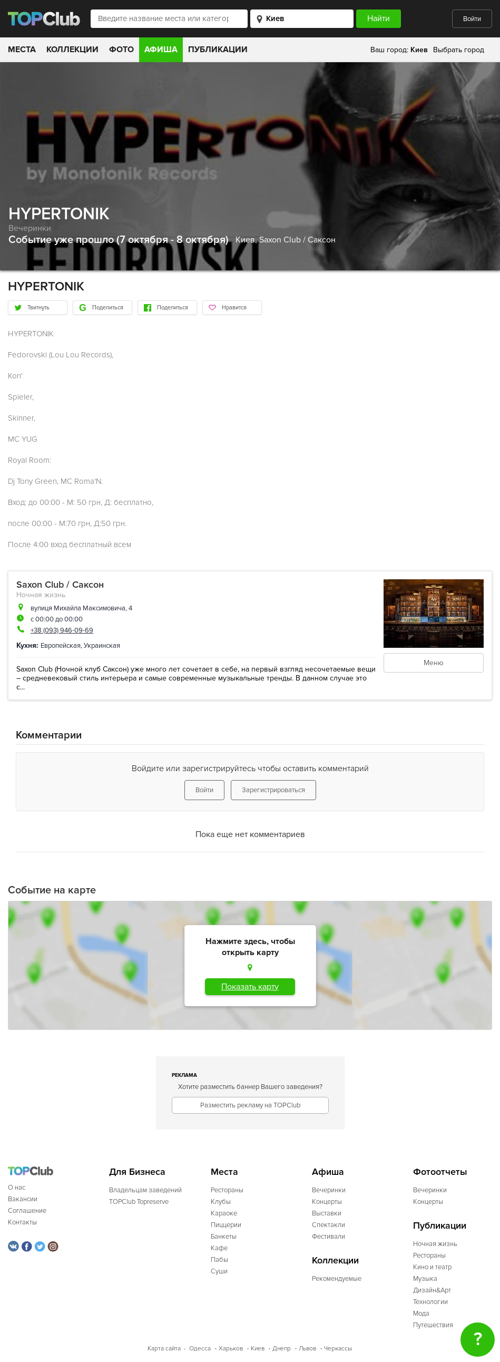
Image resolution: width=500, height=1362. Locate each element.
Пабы (219, 1260)
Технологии (430, 1302)
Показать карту (250, 986)
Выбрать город (458, 49)
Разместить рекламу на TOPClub (250, 1105)
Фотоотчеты (440, 1172)
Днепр (281, 1349)
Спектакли (328, 1225)
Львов (307, 1349)
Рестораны (227, 1190)
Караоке (224, 1213)
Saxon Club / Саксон (297, 240)
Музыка (425, 1279)
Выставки (326, 1213)
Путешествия (433, 1325)
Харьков (231, 1349)
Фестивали (328, 1236)
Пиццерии (226, 1225)
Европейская (61, 645)
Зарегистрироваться (273, 790)
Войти (472, 19)
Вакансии (22, 1199)
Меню (434, 662)
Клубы (221, 1202)
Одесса (200, 1349)
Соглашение (27, 1211)
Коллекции (72, 49)
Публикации (218, 49)
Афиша (161, 49)
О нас (16, 1187)
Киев (257, 1349)
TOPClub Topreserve (139, 1202)
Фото (121, 49)
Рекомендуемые (336, 1279)
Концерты (327, 1202)
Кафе (219, 1248)
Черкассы (338, 1349)
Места (22, 49)
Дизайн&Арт (432, 1290)
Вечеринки (29, 228)
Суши (219, 1271)
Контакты (22, 1222)
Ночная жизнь (40, 594)
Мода (421, 1313)
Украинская (102, 645)
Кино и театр (432, 1267)
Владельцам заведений (145, 1190)
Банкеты (224, 1236)
